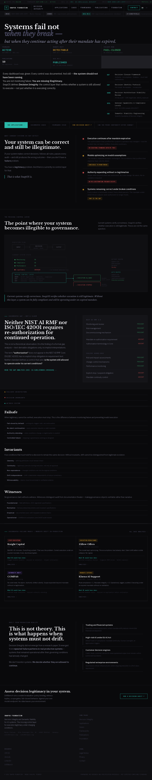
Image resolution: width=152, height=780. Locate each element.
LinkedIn (7, 761)
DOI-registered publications (61, 14)
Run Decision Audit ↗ (82, 125)
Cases (74, 8)
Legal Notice (84, 753)
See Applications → (16, 125)
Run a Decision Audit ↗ (133, 696)
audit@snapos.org (11, 735)
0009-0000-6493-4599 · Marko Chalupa (22, 14)
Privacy (82, 757)
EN (142, 8)
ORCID (7, 753)
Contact (134, 8)
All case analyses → (139, 532)
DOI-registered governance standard (101, 14)
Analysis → (12, 564)
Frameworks (85, 8)
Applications (61, 8)
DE (147, 8)
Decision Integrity (38, 7)
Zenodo (7, 757)
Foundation (116, 8)
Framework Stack (59, 125)
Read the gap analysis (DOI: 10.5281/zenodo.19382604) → (30, 370)
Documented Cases (38, 125)
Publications (101, 8)
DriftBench (8, 765)
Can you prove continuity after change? (115, 125)
